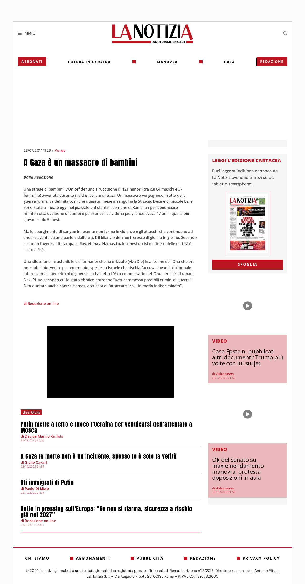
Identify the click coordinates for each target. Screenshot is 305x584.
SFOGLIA (247, 264)
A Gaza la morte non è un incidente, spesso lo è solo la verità (99, 456)
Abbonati (32, 61)
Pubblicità (150, 558)
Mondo (60, 150)
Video (219, 341)
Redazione (272, 61)
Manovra (167, 62)
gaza (229, 62)
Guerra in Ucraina (89, 62)
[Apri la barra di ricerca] (285, 34)
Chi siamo (37, 558)
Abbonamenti (93, 558)
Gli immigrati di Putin (47, 482)
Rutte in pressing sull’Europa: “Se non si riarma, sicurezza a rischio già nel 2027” (106, 511)
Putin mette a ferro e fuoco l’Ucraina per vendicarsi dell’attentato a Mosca (106, 427)
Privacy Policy (261, 558)
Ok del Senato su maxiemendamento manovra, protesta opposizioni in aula (238, 468)
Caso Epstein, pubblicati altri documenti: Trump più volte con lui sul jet (247, 357)
